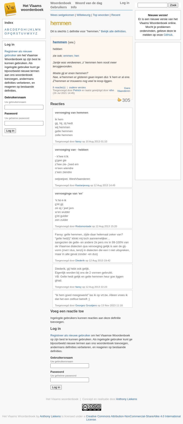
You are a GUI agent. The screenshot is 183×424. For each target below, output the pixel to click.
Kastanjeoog (82, 185)
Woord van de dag (88, 3)
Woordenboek (60, 3)
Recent (115, 15)
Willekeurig (84, 15)
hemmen (60, 42)
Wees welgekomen (62, 15)
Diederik (80, 260)
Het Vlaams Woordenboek (19, 416)
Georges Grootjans (86, 305)
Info (74, 7)
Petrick (77, 90)
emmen (68, 55)
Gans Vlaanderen (123, 89)
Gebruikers (58, 7)
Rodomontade (83, 226)
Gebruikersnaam (15, 97)
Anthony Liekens (126, 399)
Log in (124, 3)
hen (76, 55)
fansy (78, 141)
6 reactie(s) (59, 87)
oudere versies (77, 87)
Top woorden (101, 15)
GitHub (168, 34)
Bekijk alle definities (113, 31)
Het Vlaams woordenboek (32, 8)
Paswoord (11, 113)
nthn (111, 90)
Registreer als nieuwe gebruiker (70, 335)
